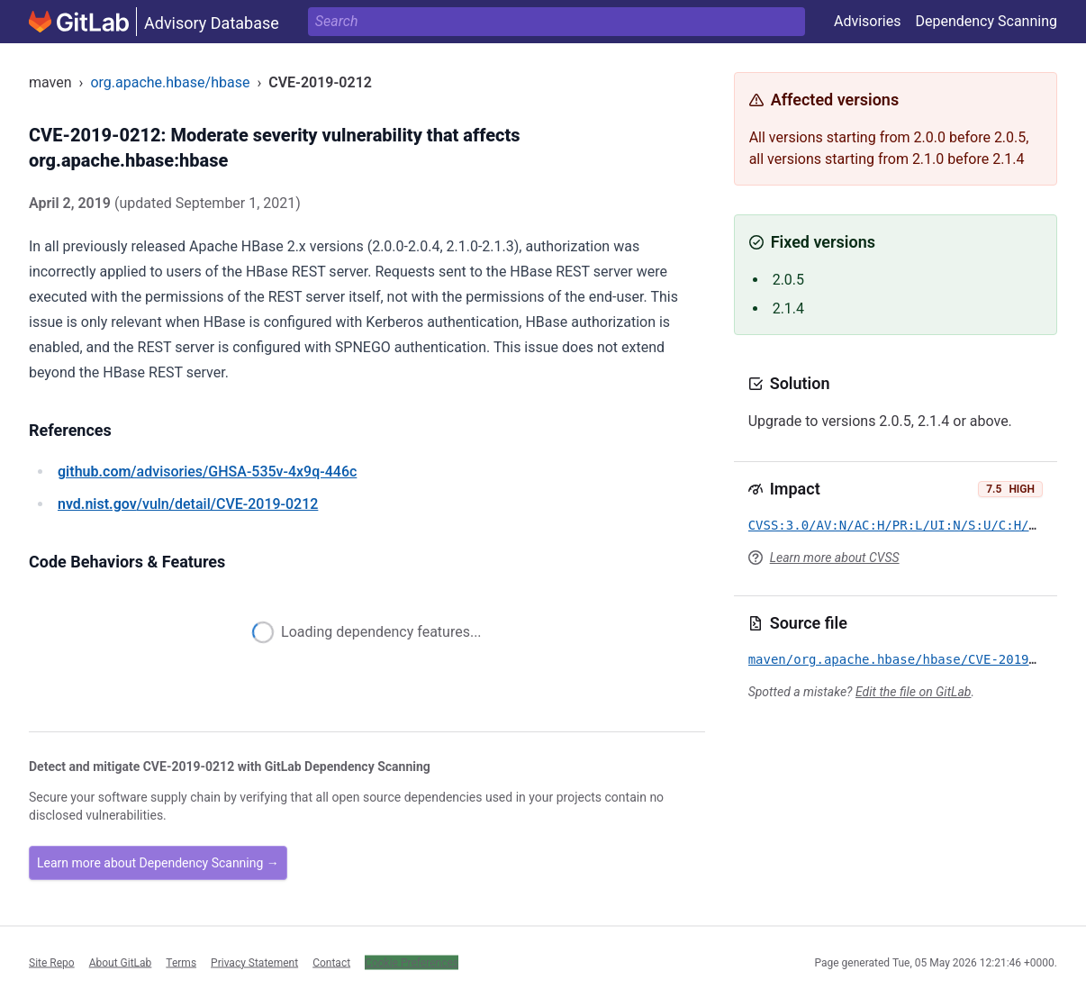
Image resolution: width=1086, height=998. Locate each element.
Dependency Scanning (986, 21)
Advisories (867, 21)
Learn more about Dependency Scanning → (158, 863)
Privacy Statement (254, 962)
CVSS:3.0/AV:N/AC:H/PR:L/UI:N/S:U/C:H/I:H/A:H (915, 525)
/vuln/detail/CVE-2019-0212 (188, 504)
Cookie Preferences (411, 962)
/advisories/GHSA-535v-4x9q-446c (207, 471)
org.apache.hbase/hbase (169, 82)
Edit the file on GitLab (913, 692)
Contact (331, 962)
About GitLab (120, 962)
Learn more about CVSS (835, 557)
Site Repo (52, 962)
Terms (181, 962)
